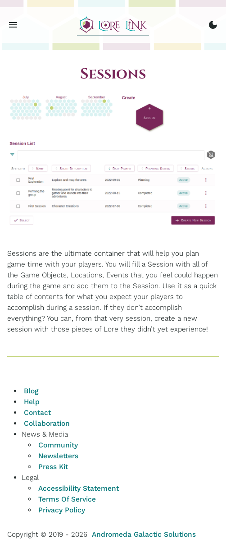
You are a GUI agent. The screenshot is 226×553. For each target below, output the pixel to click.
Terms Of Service (67, 499)
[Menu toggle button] (13, 25)
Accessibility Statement (78, 488)
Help (32, 401)
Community (58, 445)
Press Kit (53, 466)
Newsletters (58, 456)
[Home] (113, 25)
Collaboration (47, 423)
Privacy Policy (61, 510)
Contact (37, 412)
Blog (31, 391)
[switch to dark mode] (213, 25)
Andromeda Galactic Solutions (144, 534)
